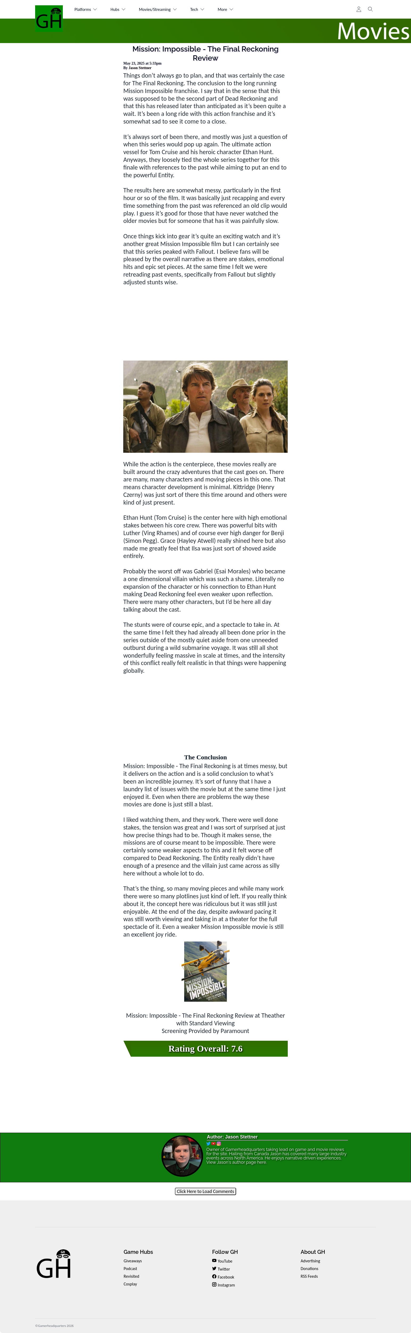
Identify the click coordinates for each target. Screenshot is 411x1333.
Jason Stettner (140, 68)
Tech (197, 9)
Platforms (86, 9)
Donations (309, 1268)
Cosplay (130, 1284)
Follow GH (225, 1252)
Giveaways (133, 1260)
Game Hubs (138, 1252)
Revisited (131, 1276)
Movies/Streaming (158, 9)
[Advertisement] (205, 323)
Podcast (130, 1268)
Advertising (310, 1260)
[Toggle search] (370, 9)
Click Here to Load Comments (205, 1191)
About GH (313, 1252)
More (225, 9)
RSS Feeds (309, 1276)
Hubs (117, 9)
